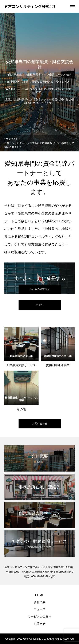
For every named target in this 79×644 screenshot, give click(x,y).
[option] (39, 82)
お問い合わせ (39, 423)
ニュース (40, 609)
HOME (39, 595)
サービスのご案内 (39, 616)
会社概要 (40, 602)
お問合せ (40, 623)
